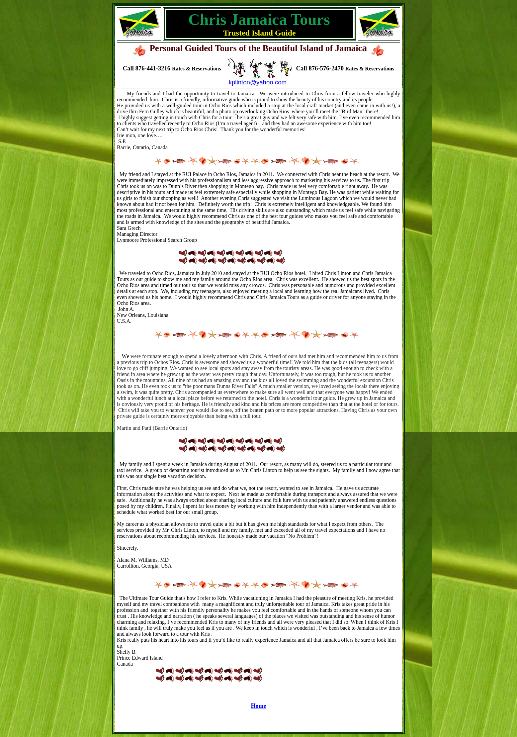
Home (258, 705)
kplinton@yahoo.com (258, 82)
